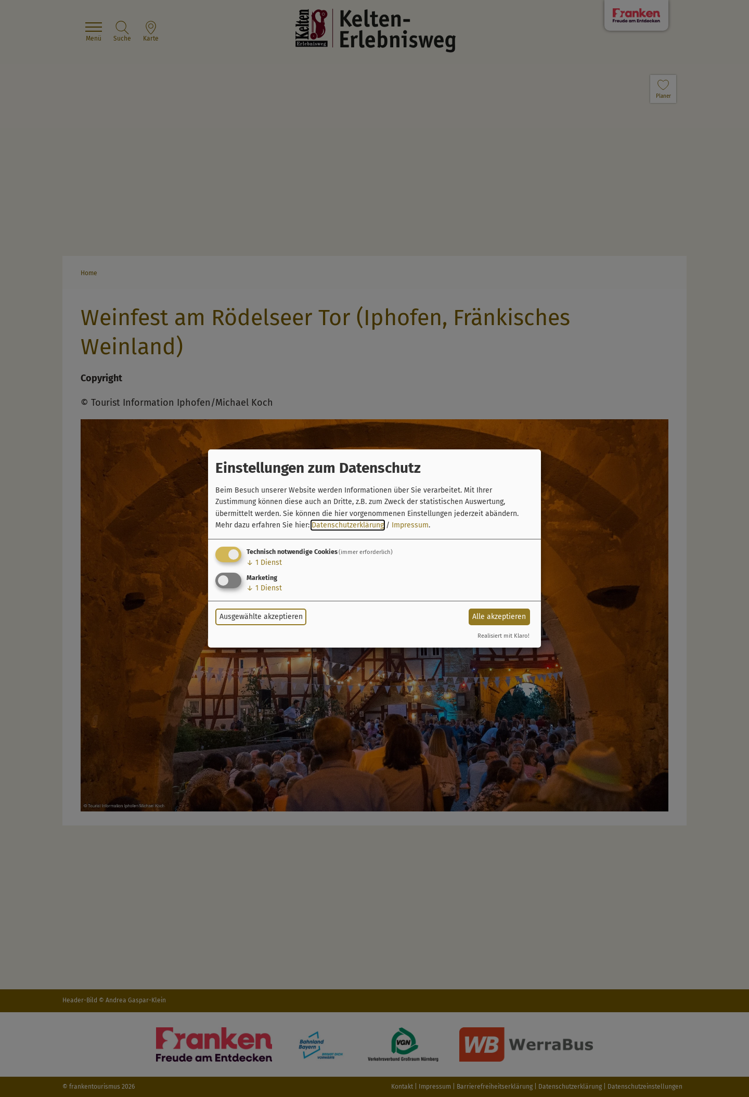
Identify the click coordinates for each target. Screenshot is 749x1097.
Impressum (410, 525)
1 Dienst (264, 562)
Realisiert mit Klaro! (503, 636)
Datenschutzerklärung (348, 525)
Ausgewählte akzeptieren (261, 616)
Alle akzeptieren (499, 616)
